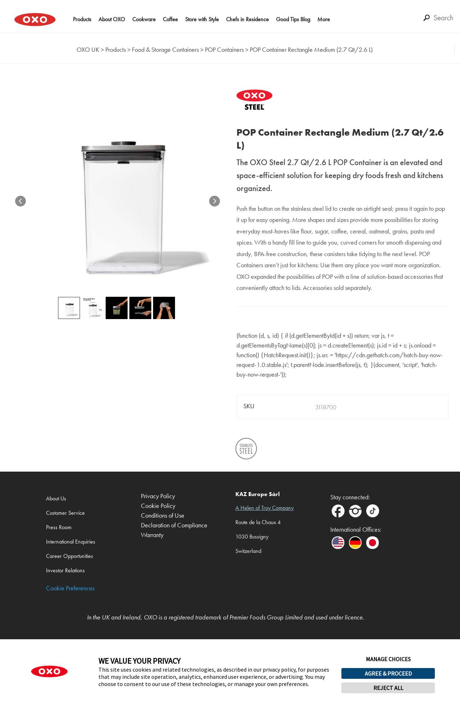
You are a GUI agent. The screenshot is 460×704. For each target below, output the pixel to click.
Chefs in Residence (247, 19)
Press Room (59, 527)
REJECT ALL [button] (388, 687)
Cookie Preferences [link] (70, 588)
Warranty (152, 535)
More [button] (323, 19)
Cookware (144, 19)
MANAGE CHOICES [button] (388, 659)
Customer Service (65, 513)
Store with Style (202, 19)
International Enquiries (70, 541)
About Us (56, 498)
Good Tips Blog (293, 19)
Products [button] (82, 19)
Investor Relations (65, 570)
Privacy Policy (158, 496)
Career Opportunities (69, 556)
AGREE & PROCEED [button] (388, 673)
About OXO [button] (111, 19)
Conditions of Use (162, 515)
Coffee (170, 19)
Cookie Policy (158, 506)
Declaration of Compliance (174, 525)
